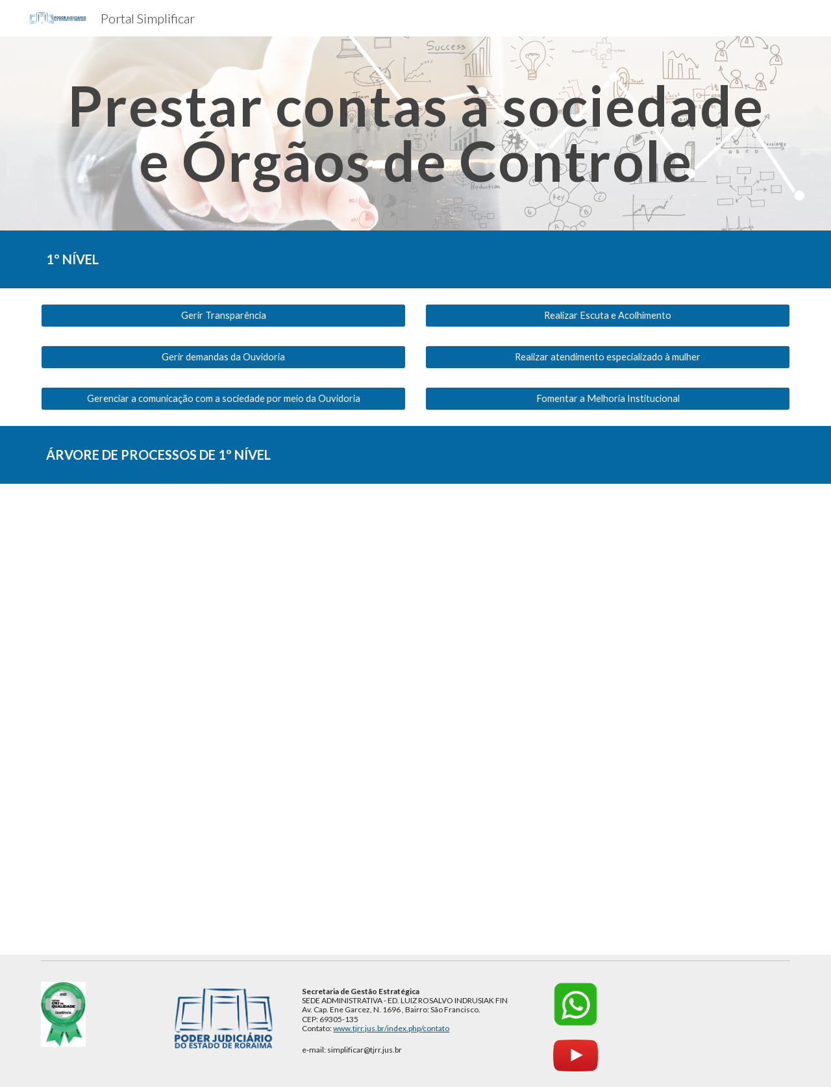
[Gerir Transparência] (223, 316)
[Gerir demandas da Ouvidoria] (223, 357)
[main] (415, 133)
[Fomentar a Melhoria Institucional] (607, 399)
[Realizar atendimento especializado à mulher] (607, 357)
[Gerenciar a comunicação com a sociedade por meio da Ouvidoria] (223, 399)
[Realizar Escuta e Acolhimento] (607, 316)
